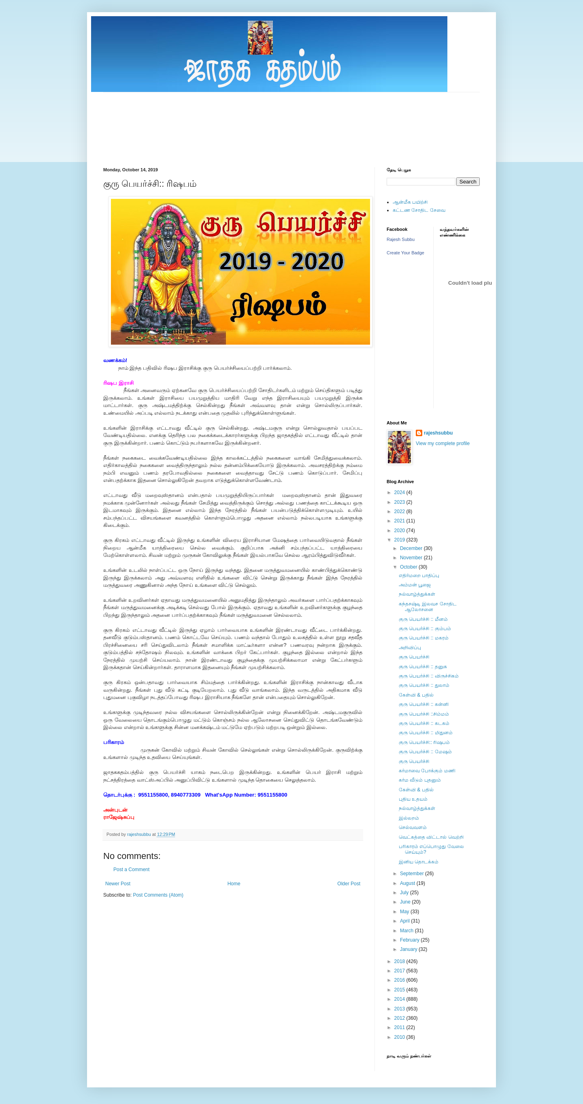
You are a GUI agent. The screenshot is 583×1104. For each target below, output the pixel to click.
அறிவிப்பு (410, 647)
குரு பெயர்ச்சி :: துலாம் (424, 685)
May (405, 911)
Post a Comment (131, 869)
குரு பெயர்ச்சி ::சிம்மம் (424, 714)
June (406, 902)
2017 (400, 971)
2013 (400, 1009)
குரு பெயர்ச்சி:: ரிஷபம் (424, 742)
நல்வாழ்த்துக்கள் (417, 594)
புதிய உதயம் (413, 799)
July (405, 892)
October (409, 567)
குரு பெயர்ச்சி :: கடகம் (424, 723)
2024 (400, 492)
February (410, 940)
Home (234, 884)
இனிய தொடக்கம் (418, 862)
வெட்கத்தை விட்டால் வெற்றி (431, 837)
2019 (400, 540)
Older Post (348, 884)
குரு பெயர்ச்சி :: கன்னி (424, 704)
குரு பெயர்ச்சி (414, 657)
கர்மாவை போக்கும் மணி (427, 771)
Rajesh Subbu (401, 239)
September (412, 873)
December (412, 548)
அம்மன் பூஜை (415, 585)
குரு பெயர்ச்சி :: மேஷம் (425, 751)
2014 (400, 999)
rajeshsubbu (139, 834)
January (409, 949)
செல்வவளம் (413, 827)
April (405, 921)
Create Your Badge (405, 252)
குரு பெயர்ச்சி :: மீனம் (423, 619)
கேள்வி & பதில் (416, 695)
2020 (400, 530)
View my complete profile (443, 443)
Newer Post (117, 884)
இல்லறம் (409, 818)
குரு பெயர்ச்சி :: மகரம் (424, 638)
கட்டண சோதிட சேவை (419, 210)
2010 (400, 1037)
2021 (400, 521)
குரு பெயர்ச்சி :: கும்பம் (425, 628)
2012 (400, 1018)
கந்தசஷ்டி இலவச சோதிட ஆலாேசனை (428, 606)
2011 (400, 1027)
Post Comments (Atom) (158, 895)
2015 (400, 990)
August (408, 883)
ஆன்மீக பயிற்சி (410, 202)
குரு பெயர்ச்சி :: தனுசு (423, 666)
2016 (400, 980)
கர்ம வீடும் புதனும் (420, 780)
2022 (400, 511)
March (407, 930)
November (412, 558)
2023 (400, 502)
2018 (400, 961)
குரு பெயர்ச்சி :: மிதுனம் (426, 732)
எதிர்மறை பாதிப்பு (419, 575)
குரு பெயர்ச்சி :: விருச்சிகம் (429, 676)
